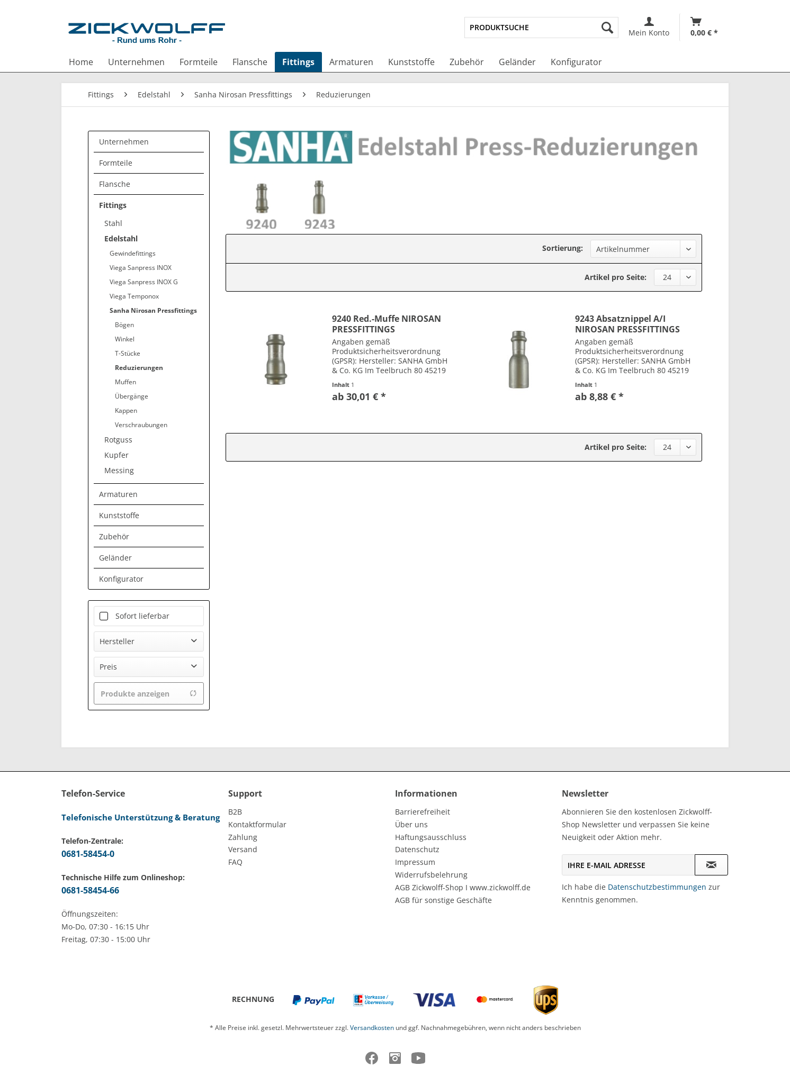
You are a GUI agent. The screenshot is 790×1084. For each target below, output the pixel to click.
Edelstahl (121, 238)
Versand (242, 849)
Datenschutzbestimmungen (657, 887)
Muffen (125, 381)
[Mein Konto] (649, 27)
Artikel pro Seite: (616, 277)
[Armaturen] (351, 62)
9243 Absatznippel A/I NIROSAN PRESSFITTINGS (627, 324)
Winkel (124, 339)
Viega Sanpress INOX (141, 267)
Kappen (126, 410)
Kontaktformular (257, 824)
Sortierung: (562, 248)
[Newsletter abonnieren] (711, 864)
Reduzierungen (139, 367)
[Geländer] (517, 62)
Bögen (124, 324)
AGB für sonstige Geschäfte (443, 900)
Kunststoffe (119, 515)
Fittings (113, 205)
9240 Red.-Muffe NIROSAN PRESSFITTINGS (386, 324)
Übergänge (131, 396)
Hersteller (117, 641)
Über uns (411, 824)
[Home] (81, 62)
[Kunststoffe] (411, 62)
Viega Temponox (134, 296)
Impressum (415, 862)
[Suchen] (607, 27)
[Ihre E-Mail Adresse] (628, 864)
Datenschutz (417, 849)
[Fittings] (298, 62)
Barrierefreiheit (422, 812)
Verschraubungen (141, 424)
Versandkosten (372, 1027)
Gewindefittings (133, 253)
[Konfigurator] (576, 62)
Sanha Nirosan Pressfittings (153, 310)
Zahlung (242, 837)
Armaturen (118, 494)
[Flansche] (250, 62)
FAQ (235, 862)
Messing (119, 470)
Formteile (115, 163)
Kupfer (116, 455)
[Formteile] (198, 62)
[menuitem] (541, 27)
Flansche (114, 184)
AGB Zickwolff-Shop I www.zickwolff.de (463, 887)
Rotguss (118, 440)
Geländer (115, 558)
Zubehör (114, 536)
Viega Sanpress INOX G (144, 281)
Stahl (113, 223)
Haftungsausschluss (430, 837)
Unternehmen (124, 142)
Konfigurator (121, 579)
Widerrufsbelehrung (431, 875)
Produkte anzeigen (149, 694)
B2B (235, 812)
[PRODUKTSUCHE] (541, 27)
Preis (108, 667)
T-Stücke (127, 353)
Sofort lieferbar (142, 616)
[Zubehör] (466, 62)
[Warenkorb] (704, 27)
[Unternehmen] (136, 62)
